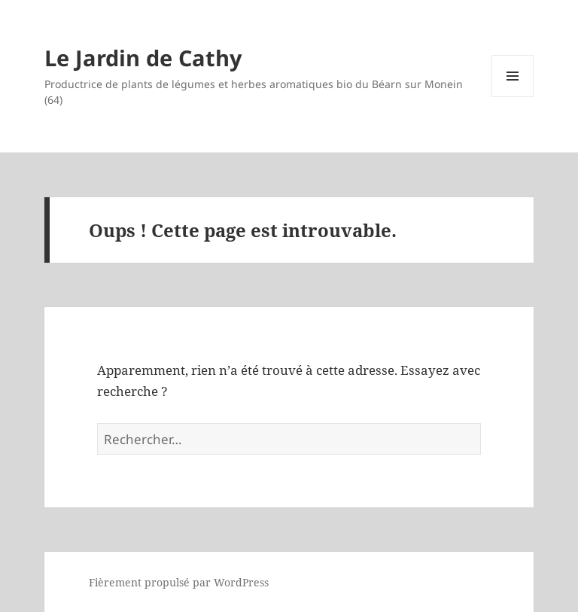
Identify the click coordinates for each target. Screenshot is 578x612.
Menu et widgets (513, 96)
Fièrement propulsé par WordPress (179, 582)
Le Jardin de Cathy (143, 57)
